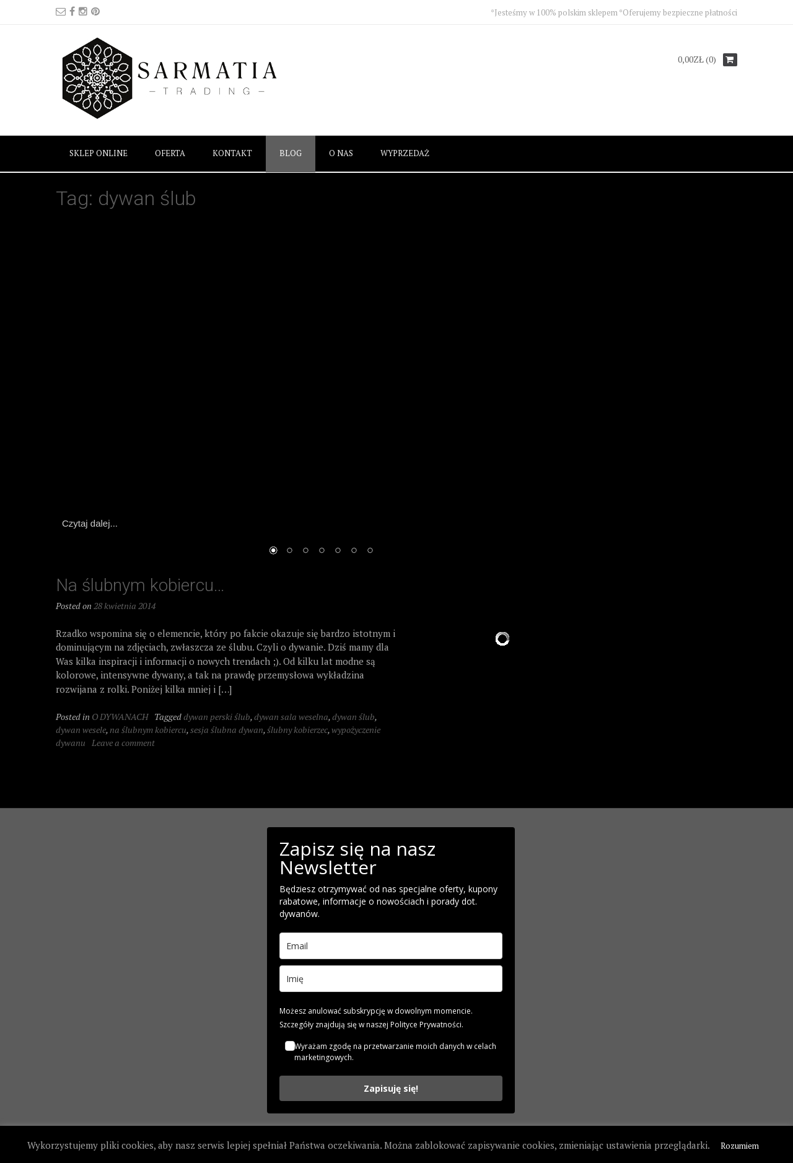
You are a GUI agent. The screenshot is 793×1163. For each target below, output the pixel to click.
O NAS (341, 153)
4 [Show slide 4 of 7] (321, 551)
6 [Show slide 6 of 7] (354, 551)
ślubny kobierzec (297, 729)
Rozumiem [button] (740, 1145)
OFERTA (170, 153)
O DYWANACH (120, 716)
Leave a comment (123, 742)
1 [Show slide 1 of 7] (273, 551)
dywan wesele (81, 729)
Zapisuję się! (391, 1088)
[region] (321, 395)
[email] (390, 946)
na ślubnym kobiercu (148, 729)
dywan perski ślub (216, 716)
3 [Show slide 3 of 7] (305, 551)
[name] (390, 978)
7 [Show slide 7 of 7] (370, 551)
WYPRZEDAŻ (404, 153)
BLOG (290, 153)
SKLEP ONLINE (98, 153)
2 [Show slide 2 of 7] (289, 551)
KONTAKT (232, 153)
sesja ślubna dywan (226, 729)
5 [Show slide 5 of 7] (337, 551)
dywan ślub (353, 716)
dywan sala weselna (291, 716)
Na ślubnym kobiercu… (140, 585)
